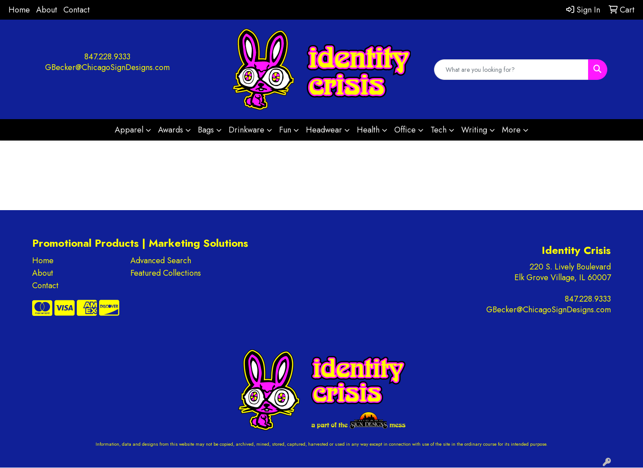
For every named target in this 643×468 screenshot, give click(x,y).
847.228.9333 (107, 56)
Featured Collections (165, 273)
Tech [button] (438, 130)
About (46, 10)
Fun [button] (285, 130)
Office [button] (405, 130)
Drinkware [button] (246, 130)
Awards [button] (170, 130)
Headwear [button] (324, 130)
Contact (76, 10)
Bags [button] (206, 130)
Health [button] (368, 130)
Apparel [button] (129, 130)
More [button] (511, 130)
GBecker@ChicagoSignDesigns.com (107, 67)
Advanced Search (160, 260)
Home (19, 10)
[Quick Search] (511, 69)
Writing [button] (474, 130)
